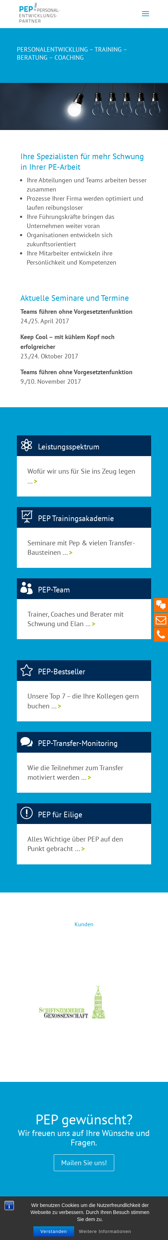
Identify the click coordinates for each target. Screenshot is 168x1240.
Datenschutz (96, 1209)
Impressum (62, 1209)
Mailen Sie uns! (84, 1162)
